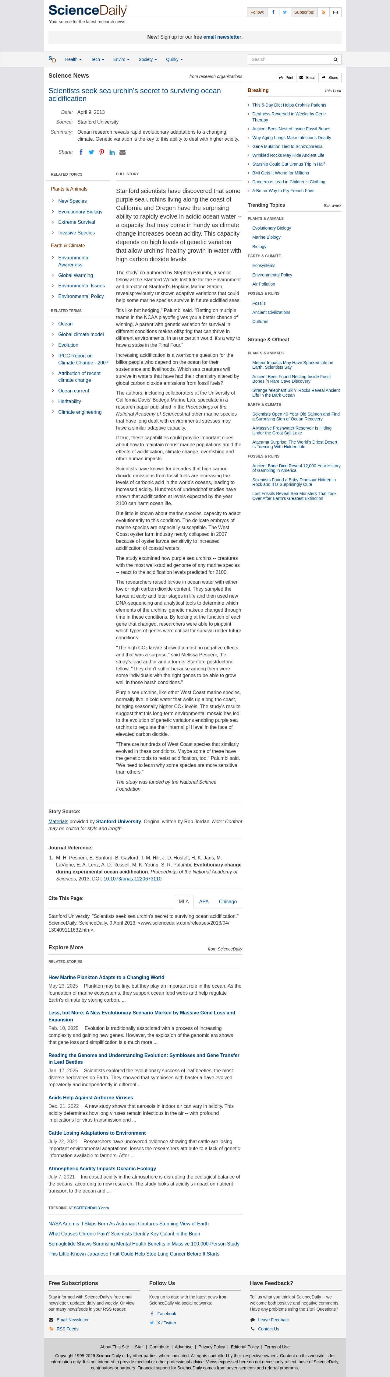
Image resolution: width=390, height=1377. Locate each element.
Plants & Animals (69, 188)
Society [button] (148, 59)
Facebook (167, 1313)
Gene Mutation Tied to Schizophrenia (287, 146)
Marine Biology (266, 237)
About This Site (114, 1346)
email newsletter (223, 37)
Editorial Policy (245, 1346)
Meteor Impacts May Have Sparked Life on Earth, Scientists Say (292, 365)
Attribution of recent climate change (79, 377)
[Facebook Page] (273, 12)
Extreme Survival (76, 222)
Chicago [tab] (228, 901)
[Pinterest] (101, 152)
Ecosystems (263, 265)
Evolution (68, 345)
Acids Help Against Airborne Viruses (90, 1097)
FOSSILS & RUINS (263, 293)
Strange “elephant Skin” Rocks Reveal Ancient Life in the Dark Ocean (296, 392)
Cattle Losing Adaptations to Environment (97, 1133)
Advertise (184, 1346)
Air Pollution (263, 284)
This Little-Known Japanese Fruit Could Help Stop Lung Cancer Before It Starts (133, 1253)
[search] (336, 59)
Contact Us (268, 1328)
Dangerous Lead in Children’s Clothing (288, 181)
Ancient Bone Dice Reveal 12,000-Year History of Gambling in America (296, 468)
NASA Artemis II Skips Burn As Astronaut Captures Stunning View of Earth (128, 1223)
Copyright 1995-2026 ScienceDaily (88, 1355)
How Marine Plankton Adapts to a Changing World (106, 977)
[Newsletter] (335, 12)
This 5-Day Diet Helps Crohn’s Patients (289, 105)
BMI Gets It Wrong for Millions (280, 172)
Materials (58, 821)
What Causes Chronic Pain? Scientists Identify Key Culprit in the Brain (124, 1233)
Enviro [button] (121, 59)
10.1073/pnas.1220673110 (132, 878)
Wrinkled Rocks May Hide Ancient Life (288, 155)
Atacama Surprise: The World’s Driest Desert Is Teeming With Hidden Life (294, 444)
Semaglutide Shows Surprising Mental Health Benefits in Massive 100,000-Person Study (143, 1243)
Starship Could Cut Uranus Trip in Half (288, 164)
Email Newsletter (73, 1319)
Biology (259, 246)
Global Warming (75, 275)
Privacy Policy (211, 1346)
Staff (139, 1346)
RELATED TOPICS (67, 174)
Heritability (69, 401)
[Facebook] (81, 152)
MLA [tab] (184, 901)
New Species (72, 201)
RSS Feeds (68, 1328)
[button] (286, 77)
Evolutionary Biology (80, 211)
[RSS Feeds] (323, 12)
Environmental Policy (81, 296)
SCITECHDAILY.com (91, 1208)
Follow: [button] (257, 12)
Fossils (259, 303)
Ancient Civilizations (271, 312)
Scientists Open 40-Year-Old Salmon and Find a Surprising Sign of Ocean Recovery (296, 416)
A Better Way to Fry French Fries (283, 190)
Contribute (159, 1346)
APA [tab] (204, 901)
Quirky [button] (174, 59)
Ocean (65, 323)
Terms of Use (276, 1346)
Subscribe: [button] (304, 12)
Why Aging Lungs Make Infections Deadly (291, 137)
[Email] (122, 152)
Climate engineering (79, 412)
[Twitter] (91, 152)
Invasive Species (76, 232)
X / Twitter (167, 1322)
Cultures (260, 321)
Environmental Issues (81, 285)
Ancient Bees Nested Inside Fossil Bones (291, 128)
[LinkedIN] (112, 152)
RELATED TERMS (66, 311)
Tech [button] (97, 59)
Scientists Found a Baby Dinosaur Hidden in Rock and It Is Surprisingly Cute (294, 482)
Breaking (258, 90)
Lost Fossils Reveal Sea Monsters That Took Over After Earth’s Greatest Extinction (294, 496)
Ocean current (73, 390)
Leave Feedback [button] (274, 1319)
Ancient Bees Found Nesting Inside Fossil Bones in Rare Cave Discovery (291, 379)
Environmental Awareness (73, 261)
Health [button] (73, 59)
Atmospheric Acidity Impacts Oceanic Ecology (102, 1168)
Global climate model (81, 334)
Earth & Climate (68, 245)
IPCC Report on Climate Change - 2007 (83, 359)
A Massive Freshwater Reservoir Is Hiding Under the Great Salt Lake (292, 430)
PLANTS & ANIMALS (266, 218)
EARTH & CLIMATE (264, 256)
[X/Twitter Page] (285, 12)
